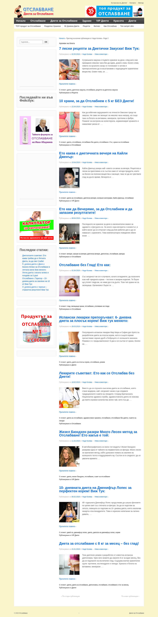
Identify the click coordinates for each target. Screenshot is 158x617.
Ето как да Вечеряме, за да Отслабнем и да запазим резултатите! (95, 210)
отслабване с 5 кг (105, 142)
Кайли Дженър (118, 198)
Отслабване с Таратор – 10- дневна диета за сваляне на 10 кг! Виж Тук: (36, 281)
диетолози (105, 254)
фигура (122, 254)
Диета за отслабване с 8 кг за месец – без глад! (99, 543)
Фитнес (97, 26)
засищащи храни (77, 306)
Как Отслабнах (110, 26)
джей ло (70, 532)
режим (102, 362)
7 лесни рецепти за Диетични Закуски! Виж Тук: (99, 48)
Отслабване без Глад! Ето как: (85, 265)
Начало (21, 20)
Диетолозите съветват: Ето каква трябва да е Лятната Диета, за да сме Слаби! (34, 258)
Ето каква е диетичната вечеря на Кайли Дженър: (93, 155)
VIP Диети (102, 20)
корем (118, 532)
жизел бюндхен (78, 477)
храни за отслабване (121, 142)
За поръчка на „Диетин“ (119, 3)
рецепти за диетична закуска (107, 90)
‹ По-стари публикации (70, 596)
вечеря (69, 254)
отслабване (90, 90)
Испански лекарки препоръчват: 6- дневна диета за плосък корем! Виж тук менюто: (95, 319)
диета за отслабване (75, 198)
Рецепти (86, 26)
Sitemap (140, 3)
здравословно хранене (92, 418)
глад (68, 306)
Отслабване (38, 20)
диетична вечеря (90, 198)
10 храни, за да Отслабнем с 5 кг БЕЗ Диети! (96, 101)
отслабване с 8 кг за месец (118, 585)
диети (69, 142)
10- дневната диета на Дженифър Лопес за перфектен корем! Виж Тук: (95, 489)
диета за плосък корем (80, 362)
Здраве (86, 20)
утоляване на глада (102, 306)
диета (69, 90)
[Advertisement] (37, 69)
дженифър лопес (80, 532)
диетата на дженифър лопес (104, 532)
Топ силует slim (127, 26)
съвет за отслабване (102, 477)
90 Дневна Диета (71, 26)
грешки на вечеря (79, 254)
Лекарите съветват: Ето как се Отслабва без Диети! (96, 374)
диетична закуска (78, 90)
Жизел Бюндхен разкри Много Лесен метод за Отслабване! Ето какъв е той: (98, 433)
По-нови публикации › (130, 596)
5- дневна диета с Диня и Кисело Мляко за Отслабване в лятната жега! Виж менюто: (36, 267)
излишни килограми (104, 198)
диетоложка (93, 585)
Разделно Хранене (52, 26)
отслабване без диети (90, 142)
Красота (119, 20)
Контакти (133, 3)
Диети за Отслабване (64, 20)
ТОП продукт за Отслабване (28, 26)
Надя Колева (87, 54)
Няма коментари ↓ (101, 54)
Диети (132, 20)
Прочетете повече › (67, 84)
